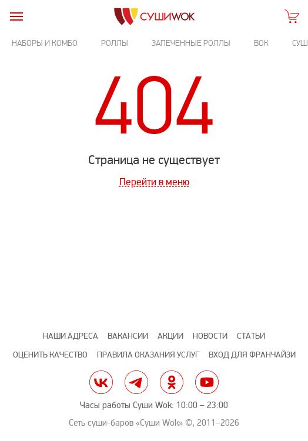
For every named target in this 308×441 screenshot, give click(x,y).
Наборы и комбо (45, 43)
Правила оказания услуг (148, 355)
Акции (170, 336)
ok (171, 382)
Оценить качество (50, 355)
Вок (261, 43)
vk (101, 382)
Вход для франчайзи (252, 355)
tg (136, 382)
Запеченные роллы (191, 43)
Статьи (251, 336)
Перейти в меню (154, 182)
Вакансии (128, 336)
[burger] (16, 16)
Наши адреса (70, 336)
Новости (210, 336)
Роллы (114, 43)
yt (207, 382)
